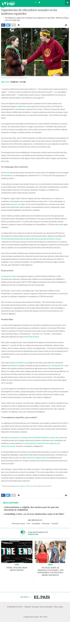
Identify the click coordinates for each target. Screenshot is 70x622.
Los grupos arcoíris (8, 276)
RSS (41, 617)
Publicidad (27, 607)
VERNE (17, 565)
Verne (8, 3)
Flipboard (29, 486)
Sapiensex (22, 106)
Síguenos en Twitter (39, 2)
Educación (46, 524)
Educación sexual (18, 524)
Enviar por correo (66, 25)
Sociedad (54, 524)
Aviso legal (35, 607)
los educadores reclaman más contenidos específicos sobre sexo (33, 437)
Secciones (67, 2)
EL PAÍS (42, 597)
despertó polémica (17, 363)
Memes (50, 565)
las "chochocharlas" (56, 365)
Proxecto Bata (33, 337)
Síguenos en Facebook (35, 2)
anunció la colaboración (36, 458)
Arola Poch (5, 82)
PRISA (45, 617)
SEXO (3, 7)
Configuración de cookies (31, 617)
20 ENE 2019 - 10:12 (18, 82)
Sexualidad (36, 524)
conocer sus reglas (18, 204)
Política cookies (58, 607)
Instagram (22, 486)
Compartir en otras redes (13, 25)
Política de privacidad (45, 607)
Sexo (28, 524)
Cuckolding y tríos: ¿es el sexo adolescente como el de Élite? (34, 514)
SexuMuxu (8, 175)
